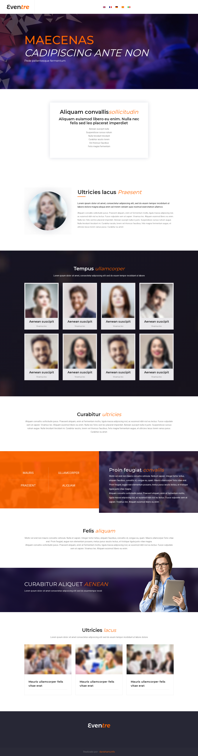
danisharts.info (107, 751)
